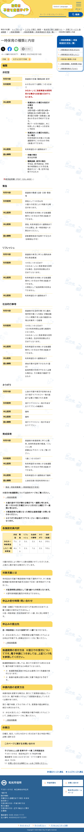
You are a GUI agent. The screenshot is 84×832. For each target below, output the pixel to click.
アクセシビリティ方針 (59, 825)
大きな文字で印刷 (20, 59)
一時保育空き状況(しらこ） (69, 51)
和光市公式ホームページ (75, 791)
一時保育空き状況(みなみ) (70, 46)
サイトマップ (25, 825)
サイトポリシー (40, 825)
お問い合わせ (73, 783)
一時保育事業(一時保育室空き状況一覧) (39, 32)
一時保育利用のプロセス (69, 65)
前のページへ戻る (56, 772)
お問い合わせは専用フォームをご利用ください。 (28, 763)
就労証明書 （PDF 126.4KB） (19, 179)
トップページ (17, 29)
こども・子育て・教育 (33, 29)
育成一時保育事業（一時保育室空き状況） (22, 487)
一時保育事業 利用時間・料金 (71, 61)
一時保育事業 (14, 32)
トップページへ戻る (75, 772)
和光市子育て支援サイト (53, 29)
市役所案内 (51, 783)
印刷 (4, 59)
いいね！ (28, 49)
